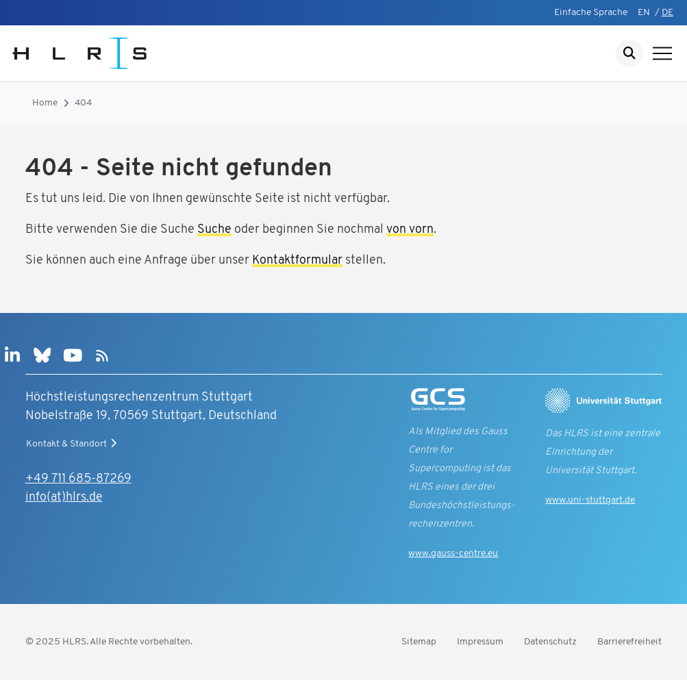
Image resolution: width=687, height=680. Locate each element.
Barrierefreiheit (629, 642)
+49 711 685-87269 (78, 479)
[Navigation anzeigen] (662, 53)
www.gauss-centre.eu (453, 554)
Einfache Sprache (590, 13)
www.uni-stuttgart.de (590, 500)
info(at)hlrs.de (64, 497)
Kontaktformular (297, 260)
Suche (214, 229)
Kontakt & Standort (73, 443)
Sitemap (418, 642)
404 (83, 103)
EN (644, 13)
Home (45, 103)
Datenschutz (550, 642)
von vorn (410, 229)
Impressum (480, 642)
